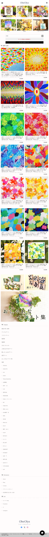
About (4, 479)
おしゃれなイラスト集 (7, 358)
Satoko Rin (5, 368)
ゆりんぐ (5, 445)
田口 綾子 (5, 442)
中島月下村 (5, 405)
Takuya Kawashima (7, 378)
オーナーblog (6, 500)
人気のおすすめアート (7, 348)
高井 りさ (5, 385)
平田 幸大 (5, 365)
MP (3, 402)
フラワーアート (5, 335)
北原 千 (5, 455)
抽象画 (3, 342)
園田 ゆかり (5, 429)
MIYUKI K (5, 435)
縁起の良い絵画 (5, 328)
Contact (4, 485)
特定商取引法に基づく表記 (8, 492)
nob (4, 372)
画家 (3, 362)
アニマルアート (5, 332)
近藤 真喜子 (5, 449)
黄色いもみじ (5, 409)
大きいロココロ (5, 345)
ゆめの (4, 375)
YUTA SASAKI (6, 466)
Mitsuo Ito (5, 422)
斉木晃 (4, 419)
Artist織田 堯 (6, 412)
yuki (4, 469)
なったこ (5, 439)
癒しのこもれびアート (7, 352)
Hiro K (4, 425)
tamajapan (5, 452)
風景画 (3, 338)
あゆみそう (5, 462)
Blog (4, 482)
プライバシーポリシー (8, 489)
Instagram (5, 510)
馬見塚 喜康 (5, 395)
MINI (4, 415)
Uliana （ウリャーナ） (7, 399)
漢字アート (4, 355)
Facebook (5, 503)
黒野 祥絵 (5, 392)
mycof (4, 432)
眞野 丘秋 (5, 459)
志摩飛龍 (5, 382)
